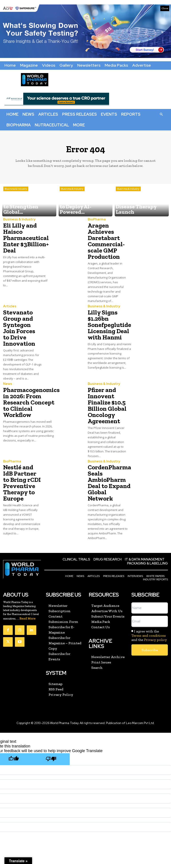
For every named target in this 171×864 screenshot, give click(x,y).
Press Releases (79, 114)
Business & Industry (16, 199)
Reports (130, 114)
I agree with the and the (149, 606)
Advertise (141, 65)
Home (10, 65)
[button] (161, 114)
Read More (27, 590)
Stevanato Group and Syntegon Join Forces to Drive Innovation (21, 317)
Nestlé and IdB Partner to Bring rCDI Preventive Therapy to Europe (21, 457)
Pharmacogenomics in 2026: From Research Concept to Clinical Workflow (28, 383)
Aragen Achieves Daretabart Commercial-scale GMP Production (104, 238)
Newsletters (88, 65)
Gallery (66, 65)
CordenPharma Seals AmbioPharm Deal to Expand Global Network (106, 457)
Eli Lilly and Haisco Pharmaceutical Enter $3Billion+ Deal (23, 236)
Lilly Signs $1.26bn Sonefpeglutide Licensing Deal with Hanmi (107, 317)
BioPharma (18, 124)
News (28, 114)
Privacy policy (155, 611)
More (79, 124)
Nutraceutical (52, 124)
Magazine (29, 65)
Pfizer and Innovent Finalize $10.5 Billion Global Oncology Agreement (105, 385)
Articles (48, 114)
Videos (48, 65)
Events (109, 114)
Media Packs (116, 65)
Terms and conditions (148, 607)
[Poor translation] (51, 730)
